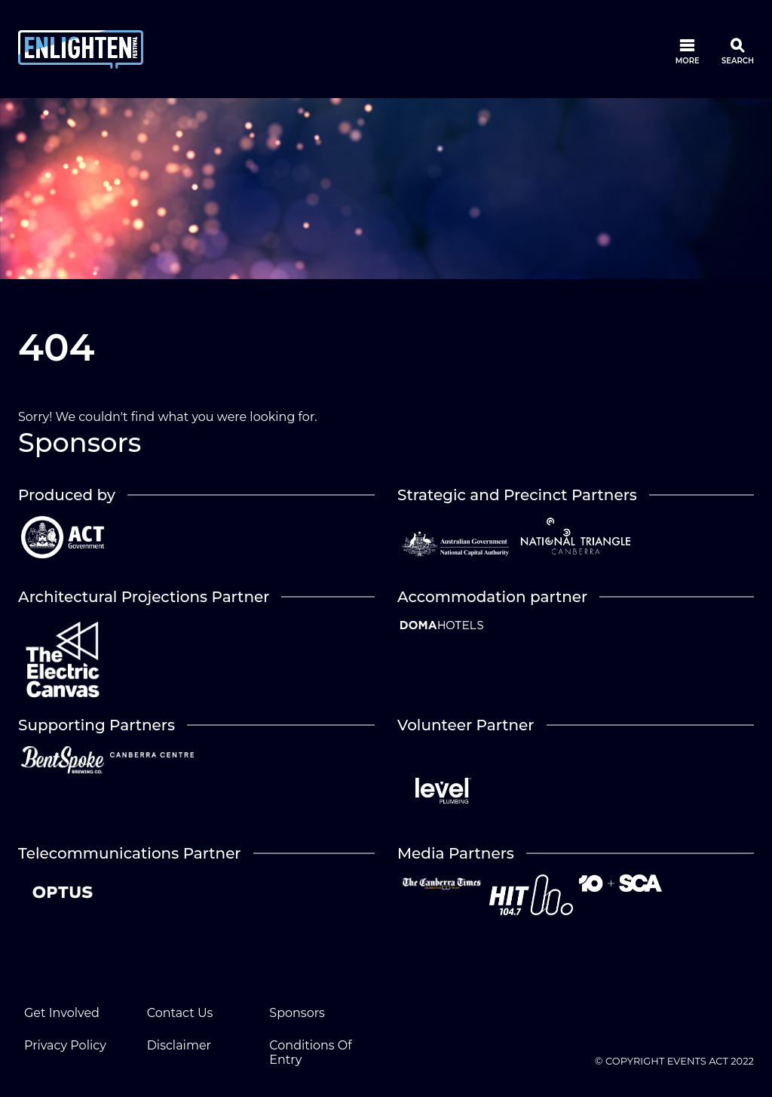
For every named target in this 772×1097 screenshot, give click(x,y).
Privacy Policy (65, 1045)
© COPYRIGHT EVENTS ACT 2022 (674, 1061)
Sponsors (297, 1013)
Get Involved (62, 1013)
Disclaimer (179, 1045)
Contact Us (180, 1013)
